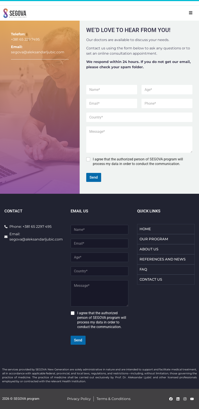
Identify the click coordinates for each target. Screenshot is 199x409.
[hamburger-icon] (191, 13)
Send (94, 177)
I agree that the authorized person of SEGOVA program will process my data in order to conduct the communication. (138, 161)
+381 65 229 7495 (25, 39)
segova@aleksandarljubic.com (37, 52)
